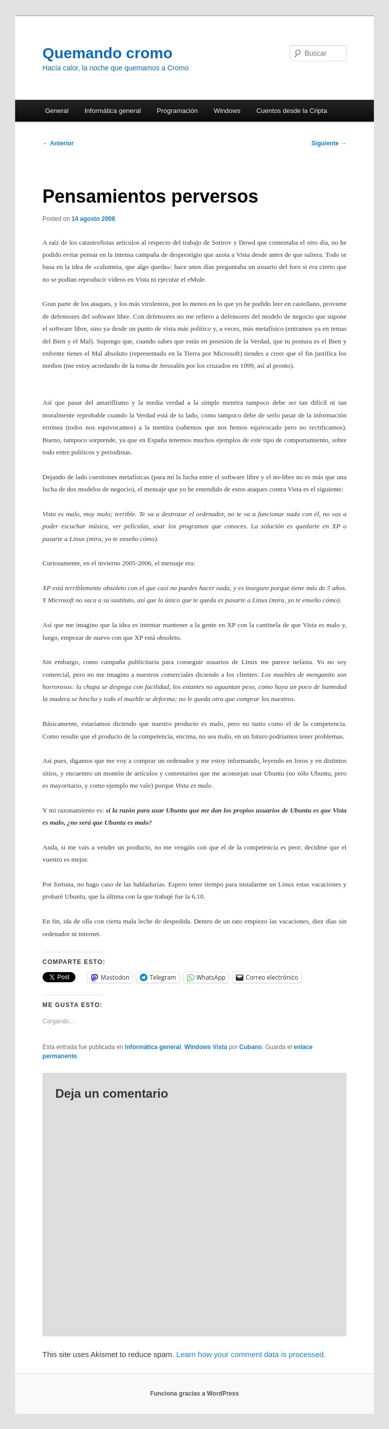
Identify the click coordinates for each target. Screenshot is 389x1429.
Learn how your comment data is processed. (251, 1354)
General (56, 110)
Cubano (250, 1047)
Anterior (58, 143)
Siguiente (329, 143)
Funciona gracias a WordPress (194, 1393)
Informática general (113, 110)
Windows (227, 110)
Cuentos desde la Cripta (291, 110)
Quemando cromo (108, 53)
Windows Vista (205, 1047)
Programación (177, 110)
